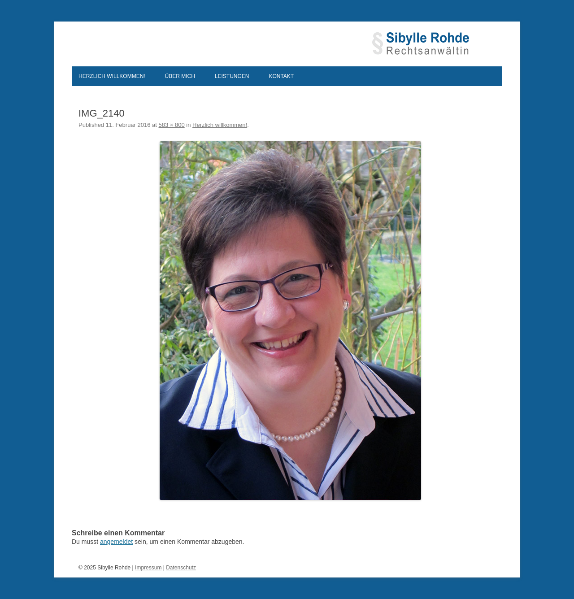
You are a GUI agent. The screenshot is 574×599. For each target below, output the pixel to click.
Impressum (148, 567)
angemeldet (116, 541)
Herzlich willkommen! (111, 76)
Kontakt (281, 76)
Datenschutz (181, 567)
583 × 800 (172, 125)
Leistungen (232, 76)
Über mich (180, 76)
